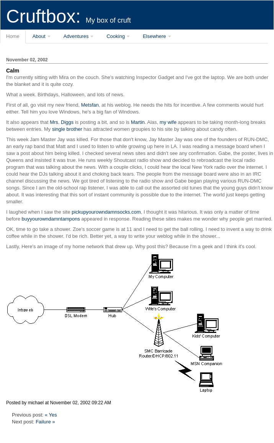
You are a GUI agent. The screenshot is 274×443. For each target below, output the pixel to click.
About (39, 36)
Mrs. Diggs (61, 122)
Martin (138, 122)
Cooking (115, 36)
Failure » (45, 422)
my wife (168, 122)
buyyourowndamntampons (50, 219)
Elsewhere (154, 36)
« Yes (51, 415)
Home (13, 36)
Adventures (76, 36)
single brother (67, 129)
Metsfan (90, 105)
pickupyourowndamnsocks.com (106, 212)
